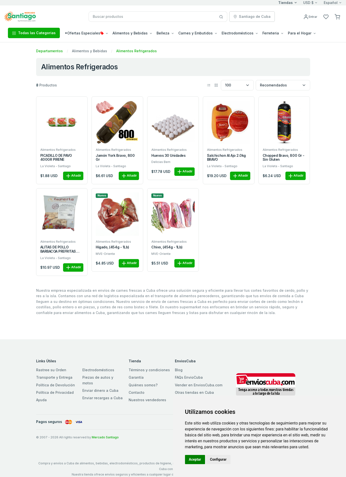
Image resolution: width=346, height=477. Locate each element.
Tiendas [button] (285, 2)
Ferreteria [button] (270, 33)
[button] (337, 16)
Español (331, 2)
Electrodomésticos (98, 370)
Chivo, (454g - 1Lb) (167, 247)
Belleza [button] (163, 33)
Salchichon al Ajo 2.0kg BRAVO (226, 158)
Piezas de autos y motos (97, 380)
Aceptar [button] (195, 459)
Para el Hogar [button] (299, 33)
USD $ (308, 2)
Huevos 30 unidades (168, 156)
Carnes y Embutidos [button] (195, 33)
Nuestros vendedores (147, 400)
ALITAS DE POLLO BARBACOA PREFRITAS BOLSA (58, 249)
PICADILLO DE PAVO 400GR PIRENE (56, 158)
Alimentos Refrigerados (136, 51)
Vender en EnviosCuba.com (198, 385)
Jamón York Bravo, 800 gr (115, 158)
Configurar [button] (218, 459)
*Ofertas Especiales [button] (84, 33)
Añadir (73, 176)
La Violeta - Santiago (55, 166)
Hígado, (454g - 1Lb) (112, 247)
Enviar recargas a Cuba (102, 398)
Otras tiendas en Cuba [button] (194, 392)
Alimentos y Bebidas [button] (130, 33)
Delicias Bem (160, 162)
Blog (179, 370)
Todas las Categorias (34, 33)
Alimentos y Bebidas (89, 51)
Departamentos (49, 51)
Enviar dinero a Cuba (100, 390)
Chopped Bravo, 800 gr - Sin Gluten (283, 158)
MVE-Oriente (105, 254)
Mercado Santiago (105, 437)
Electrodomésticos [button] (238, 33)
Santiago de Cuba (252, 16)
